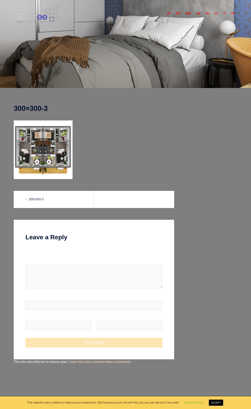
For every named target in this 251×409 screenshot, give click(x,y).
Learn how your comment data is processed (99, 362)
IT (224, 13)
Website (102, 316)
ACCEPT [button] (216, 402)
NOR (188, 13)
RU (207, 13)
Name (30, 296)
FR (233, 13)
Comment (32, 261)
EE (168, 13)
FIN (178, 13)
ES (216, 13)
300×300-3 (36, 199)
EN (198, 13)
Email (30, 316)
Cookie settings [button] (194, 402)
